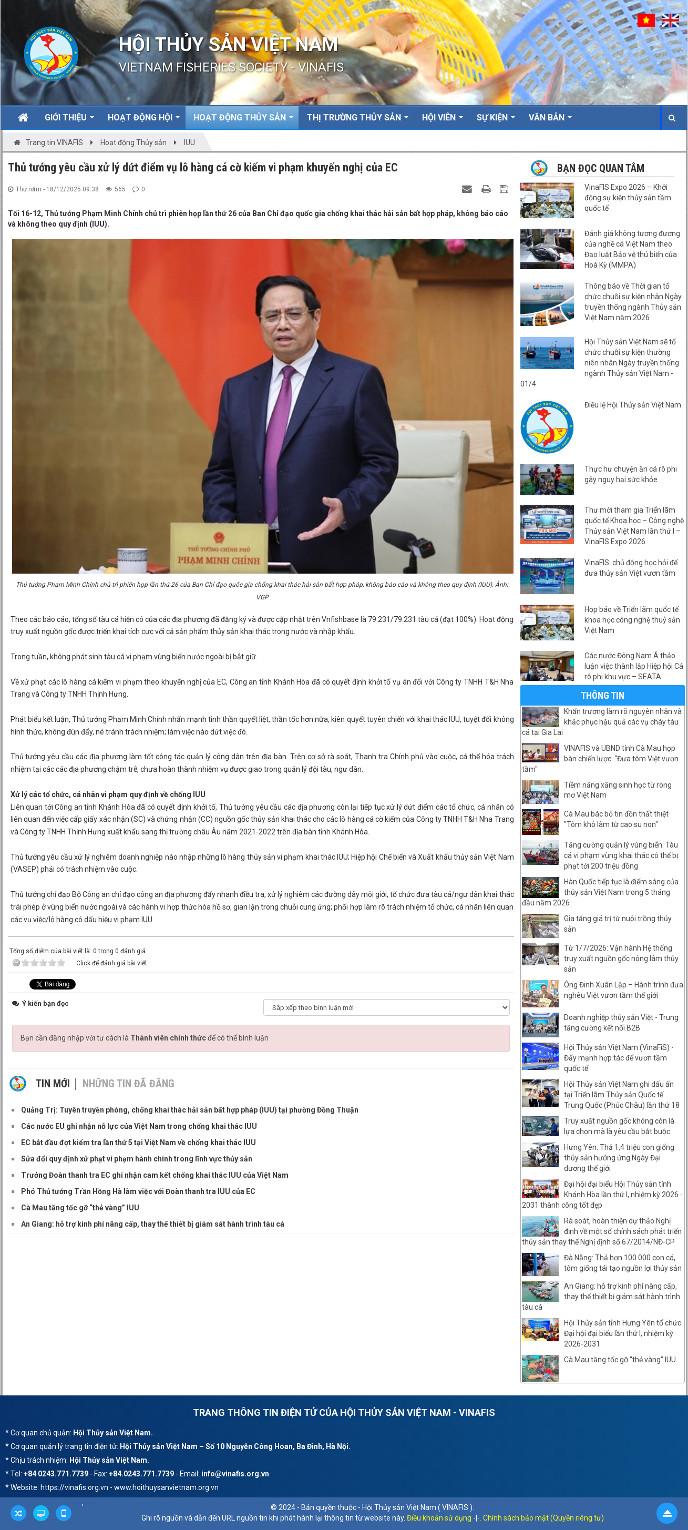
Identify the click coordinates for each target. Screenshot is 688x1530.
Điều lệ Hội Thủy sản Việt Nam (632, 405)
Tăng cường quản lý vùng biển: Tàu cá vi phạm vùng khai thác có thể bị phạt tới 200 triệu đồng (621, 855)
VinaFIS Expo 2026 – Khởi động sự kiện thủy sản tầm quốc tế (627, 197)
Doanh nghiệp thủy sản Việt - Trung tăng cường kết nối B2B (621, 1022)
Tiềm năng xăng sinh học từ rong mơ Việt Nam (618, 790)
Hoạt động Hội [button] (144, 121)
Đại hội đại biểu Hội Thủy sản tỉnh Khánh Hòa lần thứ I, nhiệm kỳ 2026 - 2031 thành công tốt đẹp (602, 1194)
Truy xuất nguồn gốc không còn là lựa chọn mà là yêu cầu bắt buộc (619, 1126)
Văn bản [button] (550, 121)
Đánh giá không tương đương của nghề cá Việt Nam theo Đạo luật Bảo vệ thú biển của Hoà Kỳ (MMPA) (632, 249)
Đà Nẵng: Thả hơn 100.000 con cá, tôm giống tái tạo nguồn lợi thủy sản (623, 1262)
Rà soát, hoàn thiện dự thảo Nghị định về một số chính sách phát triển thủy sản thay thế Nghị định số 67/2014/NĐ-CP (602, 1231)
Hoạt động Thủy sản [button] (243, 121)
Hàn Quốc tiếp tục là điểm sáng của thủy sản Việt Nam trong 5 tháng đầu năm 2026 (600, 892)
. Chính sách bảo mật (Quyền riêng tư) (542, 1518)
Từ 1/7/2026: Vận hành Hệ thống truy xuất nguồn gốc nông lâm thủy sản (621, 958)
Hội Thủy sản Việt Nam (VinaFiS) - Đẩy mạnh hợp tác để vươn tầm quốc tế (619, 1058)
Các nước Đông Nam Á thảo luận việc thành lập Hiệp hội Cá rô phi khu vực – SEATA (633, 666)
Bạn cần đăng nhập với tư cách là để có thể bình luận (144, 1038)
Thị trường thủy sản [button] (357, 121)
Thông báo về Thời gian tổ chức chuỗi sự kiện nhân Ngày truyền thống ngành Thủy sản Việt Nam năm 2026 (633, 302)
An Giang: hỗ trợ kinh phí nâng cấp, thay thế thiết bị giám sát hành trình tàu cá (601, 1296)
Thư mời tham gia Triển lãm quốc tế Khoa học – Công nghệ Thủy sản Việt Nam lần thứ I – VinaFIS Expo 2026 (634, 526)
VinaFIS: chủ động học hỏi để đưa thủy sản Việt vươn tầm (630, 567)
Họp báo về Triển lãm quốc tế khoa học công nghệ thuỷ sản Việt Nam (632, 620)
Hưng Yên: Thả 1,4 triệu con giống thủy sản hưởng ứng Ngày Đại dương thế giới (619, 1157)
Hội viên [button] (442, 121)
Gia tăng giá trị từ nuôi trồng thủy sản (618, 923)
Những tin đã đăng (128, 1083)
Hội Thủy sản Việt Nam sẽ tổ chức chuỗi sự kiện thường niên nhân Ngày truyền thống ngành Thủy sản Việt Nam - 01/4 (599, 363)
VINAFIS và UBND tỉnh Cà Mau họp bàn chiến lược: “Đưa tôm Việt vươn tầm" (600, 758)
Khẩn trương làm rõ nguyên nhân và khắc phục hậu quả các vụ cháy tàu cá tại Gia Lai (602, 722)
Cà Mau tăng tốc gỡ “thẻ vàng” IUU (620, 1359)
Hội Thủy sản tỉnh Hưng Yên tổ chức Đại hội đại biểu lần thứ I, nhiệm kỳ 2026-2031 (622, 1333)
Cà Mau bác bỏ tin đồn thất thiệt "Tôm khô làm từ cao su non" (616, 819)
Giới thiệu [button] (69, 121)
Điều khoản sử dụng (439, 1518)
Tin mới (53, 1083)
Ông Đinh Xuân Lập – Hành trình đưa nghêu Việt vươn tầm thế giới (623, 990)
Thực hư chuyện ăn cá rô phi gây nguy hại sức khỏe (630, 474)
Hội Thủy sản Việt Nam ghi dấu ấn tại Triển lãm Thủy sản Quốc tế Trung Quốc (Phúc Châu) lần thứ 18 (622, 1094)
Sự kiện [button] (496, 121)
